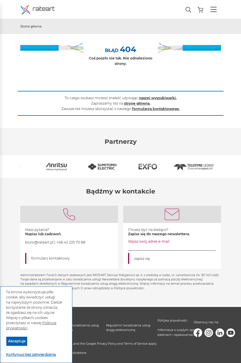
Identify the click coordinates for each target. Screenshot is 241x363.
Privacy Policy (107, 344)
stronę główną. (137, 103)
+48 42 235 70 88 (70, 242)
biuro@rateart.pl (39, 242)
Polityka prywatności (173, 320)
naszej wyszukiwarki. (158, 98)
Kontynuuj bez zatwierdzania (31, 354)
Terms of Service (136, 344)
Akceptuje (16, 341)
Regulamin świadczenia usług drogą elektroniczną (128, 328)
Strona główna (30, 26)
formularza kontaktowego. (156, 109)
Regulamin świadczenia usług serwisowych (77, 328)
